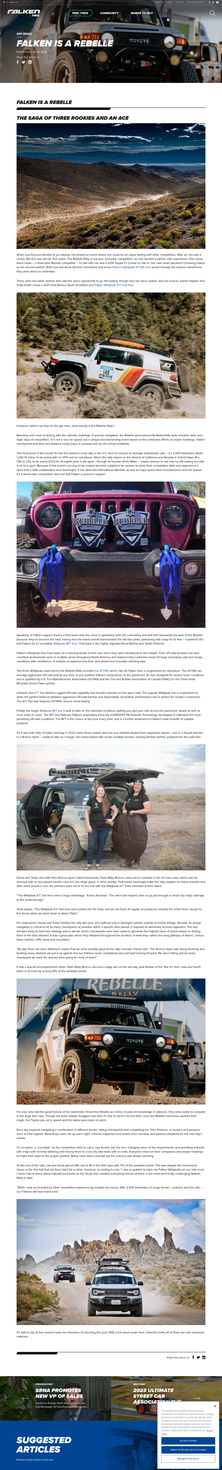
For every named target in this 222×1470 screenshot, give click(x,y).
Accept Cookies (188, 1448)
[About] (169, 2)
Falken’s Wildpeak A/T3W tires (131, 267)
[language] (159, 2)
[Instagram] (213, 2)
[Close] (215, 1413)
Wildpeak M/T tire (50, 711)
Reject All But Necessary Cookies (188, 1457)
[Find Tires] (80, 13)
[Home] (24, 13)
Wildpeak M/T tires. (65, 643)
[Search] (212, 13)
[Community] (109, 13)
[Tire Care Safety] (195, 2)
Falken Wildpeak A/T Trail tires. (114, 285)
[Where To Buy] (141, 13)
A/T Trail (39, 693)
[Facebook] (209, 2)
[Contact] (179, 2)
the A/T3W (101, 671)
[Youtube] (217, 2)
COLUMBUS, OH (12, 2)
